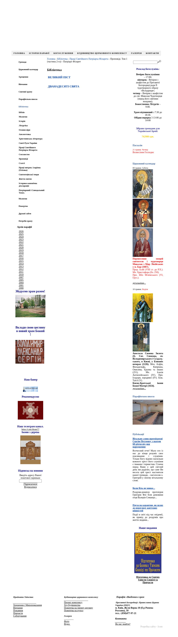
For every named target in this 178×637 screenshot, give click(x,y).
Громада (22, 62)
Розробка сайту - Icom (151, 626)
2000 (21, 288)
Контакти (152, 53)
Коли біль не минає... (144, 488)
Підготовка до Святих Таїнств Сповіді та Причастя (148, 580)
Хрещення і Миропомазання (27, 605)
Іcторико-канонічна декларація (28, 184)
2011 (21, 272)
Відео (67, 624)
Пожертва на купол (73, 610)
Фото (66, 621)
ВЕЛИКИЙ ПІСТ (59, 77)
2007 (21, 277)
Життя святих (25, 179)
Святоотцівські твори (29, 174)
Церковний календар (28, 69)
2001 (21, 285)
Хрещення (23, 77)
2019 (21, 250)
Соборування (19, 616)
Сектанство (24, 154)
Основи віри (24, 130)
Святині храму (25, 92)
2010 (21, 274)
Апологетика (25, 134)
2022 (21, 242)
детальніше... (139, 283)
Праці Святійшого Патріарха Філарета (28, 148)
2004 (21, 282)
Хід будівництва (72, 605)
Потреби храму (26, 221)
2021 (21, 245)
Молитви (23, 117)
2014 (21, 264)
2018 (21, 253)
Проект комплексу (73, 602)
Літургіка (23, 125)
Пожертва (23, 206)
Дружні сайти (25, 213)
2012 (21, 269)
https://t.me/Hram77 (30, 429)
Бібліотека (62, 59)
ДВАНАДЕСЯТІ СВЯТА (63, 86)
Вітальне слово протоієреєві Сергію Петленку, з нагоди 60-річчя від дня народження (148, 442)
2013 (21, 266)
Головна (19, 53)
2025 (21, 234)
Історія (22, 121)
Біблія (22, 112)
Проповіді (23, 159)
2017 (21, 255)
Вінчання (23, 84)
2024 (21, 237)
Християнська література (30, 139)
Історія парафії (39, 53)
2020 (21, 247)
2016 (21, 258)
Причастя (18, 613)
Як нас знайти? (122, 624)
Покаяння (18, 610)
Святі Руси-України (28, 143)
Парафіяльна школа (28, 99)
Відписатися (30, 487)
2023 (21, 239)
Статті (22, 163)
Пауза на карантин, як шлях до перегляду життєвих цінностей (148, 508)
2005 (21, 280)
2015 (21, 261)
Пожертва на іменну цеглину (78, 608)
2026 (21, 231)
